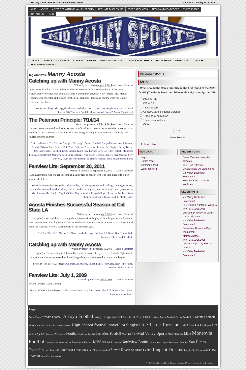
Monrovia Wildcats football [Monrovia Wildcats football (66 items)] (59, 342)
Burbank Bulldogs (104, 185)
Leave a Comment (124, 85)
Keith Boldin (114, 189)
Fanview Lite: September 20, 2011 (67, 166)
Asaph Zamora (125, 143)
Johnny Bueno (125, 147)
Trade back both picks (155, 115)
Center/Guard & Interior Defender (162, 111)
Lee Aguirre (126, 290)
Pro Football (183, 60)
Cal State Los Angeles (76, 263)
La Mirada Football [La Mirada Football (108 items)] (64, 333)
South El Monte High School (119, 112)
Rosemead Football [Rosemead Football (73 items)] (178, 342)
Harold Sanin (76, 290)
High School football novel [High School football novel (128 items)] (95, 325)
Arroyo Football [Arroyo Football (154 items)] (78, 316)
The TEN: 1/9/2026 (193, 165)
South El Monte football (92, 112)
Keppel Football (53, 151)
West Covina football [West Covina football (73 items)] (51, 356)
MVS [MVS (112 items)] (97, 342)
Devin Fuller (35, 189)
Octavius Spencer (104, 155)
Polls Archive (148, 144)
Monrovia (115, 294)
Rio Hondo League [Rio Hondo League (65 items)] (159, 342)
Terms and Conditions (165, 9)
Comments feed (149, 165)
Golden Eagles (95, 263)
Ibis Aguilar (89, 189)
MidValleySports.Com (158, 363)
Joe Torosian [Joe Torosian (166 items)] (166, 325)
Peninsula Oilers (109, 237)
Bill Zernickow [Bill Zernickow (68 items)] (152, 317)
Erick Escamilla (75, 189)
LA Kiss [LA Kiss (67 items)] (45, 334)
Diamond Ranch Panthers (54, 189)
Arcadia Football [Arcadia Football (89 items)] (51, 317)
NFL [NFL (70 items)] (104, 342)
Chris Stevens (55, 147)
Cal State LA (101, 233)
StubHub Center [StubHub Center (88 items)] (141, 350)
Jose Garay (39, 151)
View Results (177, 137)
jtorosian (85, 170)
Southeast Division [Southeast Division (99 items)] (72, 350)
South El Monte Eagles (122, 197)
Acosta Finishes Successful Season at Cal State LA (76, 207)
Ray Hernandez (82, 193)
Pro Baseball (163, 60)
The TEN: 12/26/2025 (194, 239)
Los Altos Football (112, 151)
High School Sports (140, 60)
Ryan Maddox (120, 155)
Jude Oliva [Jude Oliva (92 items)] (187, 325)
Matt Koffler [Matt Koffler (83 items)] (129, 333)
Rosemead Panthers (117, 193)
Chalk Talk (62, 60)
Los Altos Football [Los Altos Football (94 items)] (108, 334)
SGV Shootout (73, 112)
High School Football (112, 60)
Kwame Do (126, 189)
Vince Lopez (127, 294)
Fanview (91, 60)
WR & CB (148, 103)
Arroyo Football (109, 143)
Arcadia (65, 290)
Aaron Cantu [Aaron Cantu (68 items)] (35, 317)
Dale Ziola (68, 147)
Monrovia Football (61, 155)
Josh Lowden (113, 290)
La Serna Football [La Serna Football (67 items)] (87, 334)
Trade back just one (154, 120)
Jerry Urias (100, 290)
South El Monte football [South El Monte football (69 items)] (98, 350)
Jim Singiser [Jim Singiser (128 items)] (129, 325)
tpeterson (89, 85)
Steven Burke (126, 158)
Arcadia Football (93, 143)
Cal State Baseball (75, 108)
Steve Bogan (113, 158)
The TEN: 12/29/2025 (194, 208)
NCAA (96, 108)
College (78, 60)
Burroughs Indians (123, 185)
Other (146, 124)
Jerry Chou (89, 290)
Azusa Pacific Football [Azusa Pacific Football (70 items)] (133, 317)
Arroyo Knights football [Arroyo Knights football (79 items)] (108, 317)
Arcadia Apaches (71, 185)
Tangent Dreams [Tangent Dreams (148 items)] (167, 349)
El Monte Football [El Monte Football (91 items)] (203, 317)
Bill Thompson (87, 185)
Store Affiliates (138, 9)
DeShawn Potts (82, 147)
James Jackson (97, 147)
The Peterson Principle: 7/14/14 (64, 120)
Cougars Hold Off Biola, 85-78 (198, 168)
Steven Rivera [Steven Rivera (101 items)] (120, 350)
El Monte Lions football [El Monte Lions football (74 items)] (41, 325)
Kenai (111, 233)
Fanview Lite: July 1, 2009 (58, 275)
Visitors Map (191, 9)
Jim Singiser (111, 147)
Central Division (40, 147)
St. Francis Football (96, 158)
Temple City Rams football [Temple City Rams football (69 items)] (197, 350)
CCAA (88, 108)
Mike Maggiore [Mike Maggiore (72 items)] (175, 334)
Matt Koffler (52, 193)
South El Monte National (121, 267)
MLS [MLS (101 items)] (187, 334)
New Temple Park (109, 108)
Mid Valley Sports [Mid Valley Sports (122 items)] (152, 333)
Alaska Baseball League (81, 233)
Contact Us (37, 14)
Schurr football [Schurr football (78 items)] (50, 350)
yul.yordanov (209, 363)
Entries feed (147, 161)
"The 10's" (35, 60)
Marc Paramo (38, 193)
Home (33, 9)
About (44, 9)
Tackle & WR (150, 107)
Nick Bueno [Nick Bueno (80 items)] (114, 342)
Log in (144, 157)
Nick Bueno (77, 155)
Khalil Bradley (69, 151)
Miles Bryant (44, 155)
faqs (51, 14)
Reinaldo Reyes (98, 193)
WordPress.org (149, 168)
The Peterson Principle (43, 65)
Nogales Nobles (66, 193)
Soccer (199, 60)
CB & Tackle (150, 99)
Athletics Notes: (191, 236)
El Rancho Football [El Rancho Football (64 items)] (63, 326)
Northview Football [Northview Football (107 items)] (136, 342)
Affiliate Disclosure (110, 9)
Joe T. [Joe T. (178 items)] (147, 325)
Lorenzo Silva (96, 151)
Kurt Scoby (82, 151)
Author (48, 60)
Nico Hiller (89, 155)
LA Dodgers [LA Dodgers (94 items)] (203, 325)
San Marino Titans (101, 197)
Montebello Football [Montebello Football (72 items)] (82, 342)
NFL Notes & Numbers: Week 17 (200, 205)
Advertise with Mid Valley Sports (73, 9)
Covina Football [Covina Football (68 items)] (183, 317)
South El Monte (125, 237)
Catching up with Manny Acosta (65, 81)
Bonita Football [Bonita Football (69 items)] (167, 317)
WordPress (185, 363)
